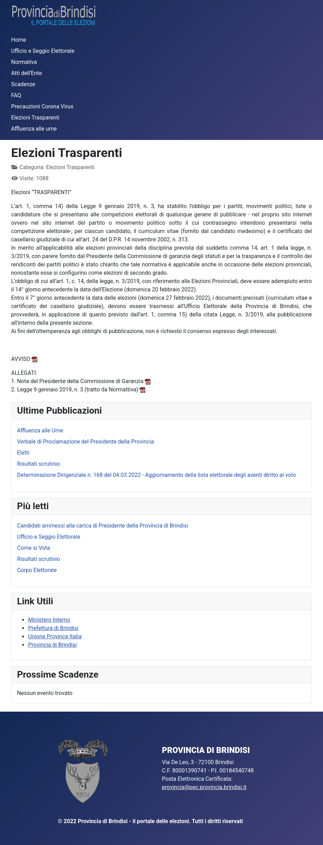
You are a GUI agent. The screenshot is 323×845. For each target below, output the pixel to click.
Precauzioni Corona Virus (42, 106)
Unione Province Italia (55, 636)
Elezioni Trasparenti (35, 117)
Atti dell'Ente (26, 73)
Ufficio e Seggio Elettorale (42, 51)
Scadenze (23, 84)
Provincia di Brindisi (52, 644)
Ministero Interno (49, 619)
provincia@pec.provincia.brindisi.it (204, 787)
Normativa (24, 62)
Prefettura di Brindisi (53, 628)
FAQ (16, 95)
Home (18, 39)
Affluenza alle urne (34, 128)
